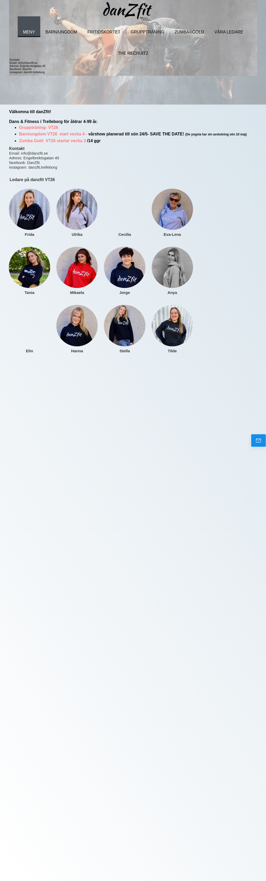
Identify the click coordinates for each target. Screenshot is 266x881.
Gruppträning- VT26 (39, 127)
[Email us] (258, 440)
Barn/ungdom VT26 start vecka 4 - (53, 134)
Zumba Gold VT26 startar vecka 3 (52, 141)
